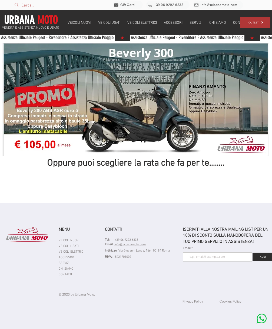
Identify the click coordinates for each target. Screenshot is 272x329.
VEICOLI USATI (69, 246)
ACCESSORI (67, 257)
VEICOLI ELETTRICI (71, 252)
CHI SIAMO (66, 269)
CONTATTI (65, 274)
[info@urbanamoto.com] (218, 5)
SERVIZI (64, 263)
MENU (64, 229)
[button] (79, 22)
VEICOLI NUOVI (69, 240)
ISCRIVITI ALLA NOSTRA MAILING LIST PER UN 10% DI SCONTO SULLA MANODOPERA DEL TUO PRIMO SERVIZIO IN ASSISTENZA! (225, 236)
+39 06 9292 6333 (126, 240)
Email (187, 248)
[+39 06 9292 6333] (168, 5)
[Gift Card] (127, 5)
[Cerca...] (52, 5)
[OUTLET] (255, 22)
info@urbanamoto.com (130, 244)
